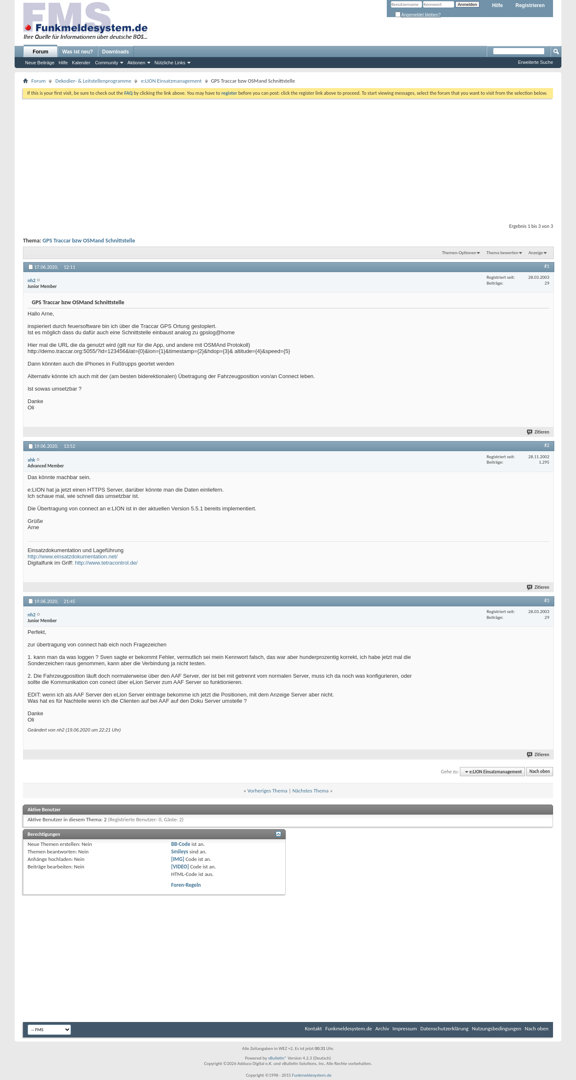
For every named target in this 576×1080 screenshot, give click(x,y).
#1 (546, 266)
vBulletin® (277, 1058)
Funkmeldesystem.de (348, 1028)
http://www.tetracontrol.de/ (106, 563)
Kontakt (313, 1028)
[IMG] (178, 859)
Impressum (405, 1028)
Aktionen (136, 62)
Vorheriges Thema (267, 790)
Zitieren (538, 432)
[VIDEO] (180, 866)
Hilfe (497, 5)
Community (106, 62)
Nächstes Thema (310, 790)
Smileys (179, 851)
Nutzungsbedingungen (497, 1028)
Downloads (115, 52)
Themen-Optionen (459, 252)
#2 (546, 445)
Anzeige (535, 252)
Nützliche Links (170, 62)
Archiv (382, 1028)
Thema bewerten (502, 252)
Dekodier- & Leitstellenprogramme (93, 81)
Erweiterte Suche (535, 62)
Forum (40, 52)
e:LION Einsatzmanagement (171, 81)
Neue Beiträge (39, 62)
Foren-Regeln (186, 885)
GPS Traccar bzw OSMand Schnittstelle (89, 240)
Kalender (81, 62)
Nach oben (539, 772)
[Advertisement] (288, 159)
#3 (546, 600)
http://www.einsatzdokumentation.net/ (72, 556)
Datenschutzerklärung (444, 1028)
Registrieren (530, 5)
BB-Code (180, 844)
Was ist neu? (77, 52)
